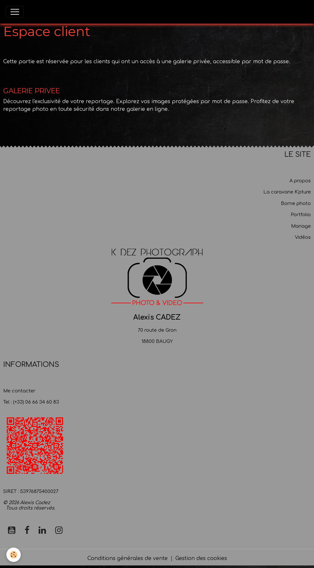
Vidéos (303, 237)
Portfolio (301, 214)
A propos (300, 180)
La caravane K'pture (287, 191)
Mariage (301, 226)
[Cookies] (13, 555)
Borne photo (296, 203)
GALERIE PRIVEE (31, 91)
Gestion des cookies (201, 558)
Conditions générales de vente (127, 558)
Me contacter (19, 390)
